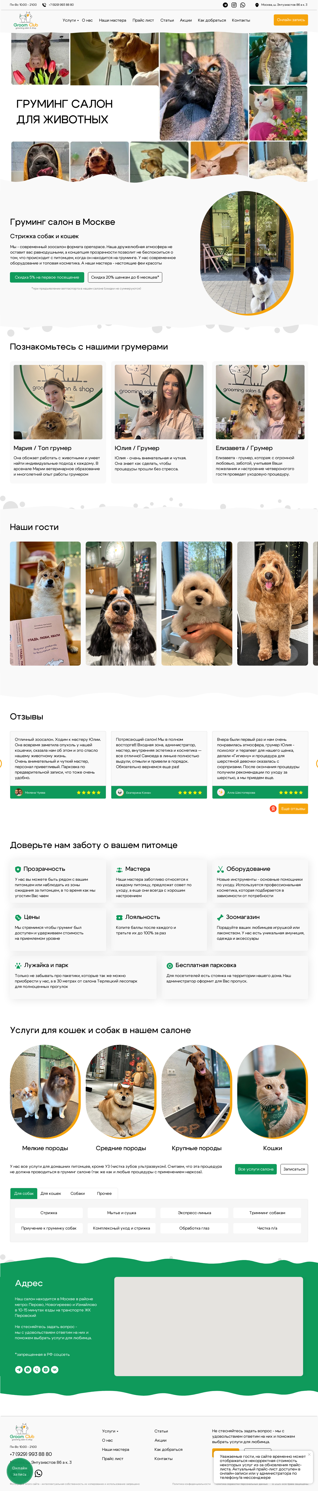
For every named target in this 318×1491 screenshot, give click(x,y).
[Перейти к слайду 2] (161, 492)
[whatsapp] (28, 1369)
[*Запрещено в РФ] (45, 1369)
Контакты (241, 20)
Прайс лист (143, 20)
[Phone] (36, 1369)
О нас (87, 20)
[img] (260, 422)
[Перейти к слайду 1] (156, 492)
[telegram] (19, 1369)
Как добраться (212, 20)
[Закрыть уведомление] (309, 1454)
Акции (186, 20)
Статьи (167, 20)
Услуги (69, 20)
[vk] (54, 1369)
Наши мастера (112, 20)
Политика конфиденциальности (191, 1484)
